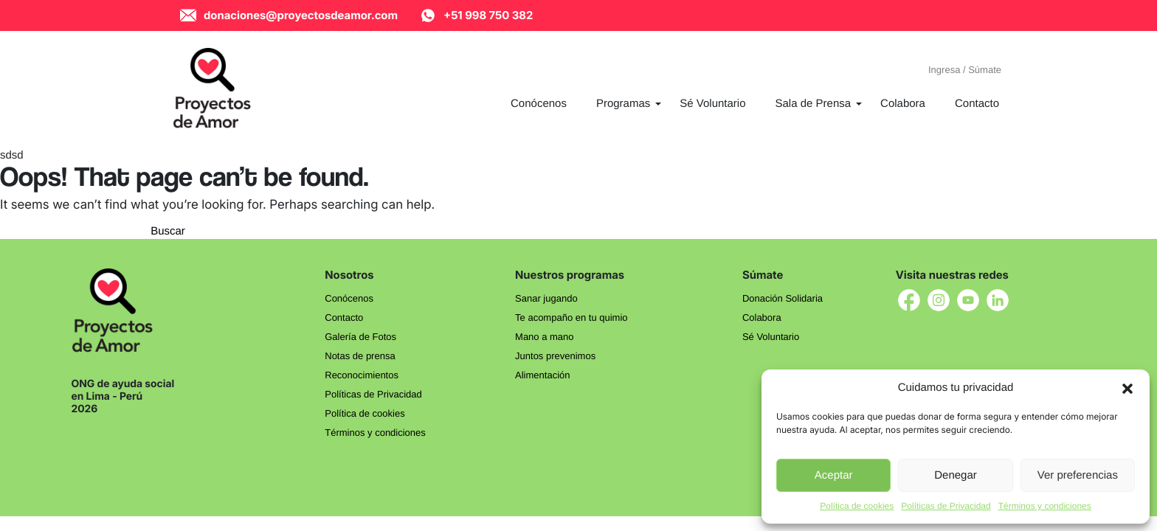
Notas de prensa (360, 355)
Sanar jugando (546, 298)
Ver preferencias (1077, 475)
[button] (1127, 388)
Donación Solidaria (782, 298)
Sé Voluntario (770, 336)
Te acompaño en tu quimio (571, 317)
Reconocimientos (361, 375)
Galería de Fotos (360, 336)
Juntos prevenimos (555, 355)
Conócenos (349, 298)
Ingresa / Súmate (964, 69)
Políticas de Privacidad (945, 506)
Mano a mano (544, 336)
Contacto (344, 317)
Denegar (955, 475)
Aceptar (834, 475)
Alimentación (542, 375)
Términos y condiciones (1044, 506)
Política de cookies (857, 506)
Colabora (761, 317)
